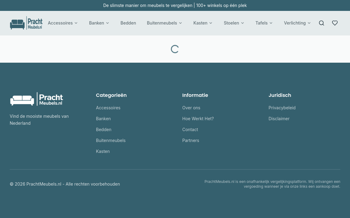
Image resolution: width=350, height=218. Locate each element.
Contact (190, 129)
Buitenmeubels (164, 22)
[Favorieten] (334, 23)
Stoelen (234, 22)
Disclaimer (279, 118)
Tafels (264, 22)
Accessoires (63, 22)
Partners (190, 140)
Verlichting (297, 22)
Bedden (128, 22)
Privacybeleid (282, 107)
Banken (99, 22)
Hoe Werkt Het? (198, 118)
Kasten (203, 22)
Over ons (191, 107)
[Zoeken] (321, 23)
